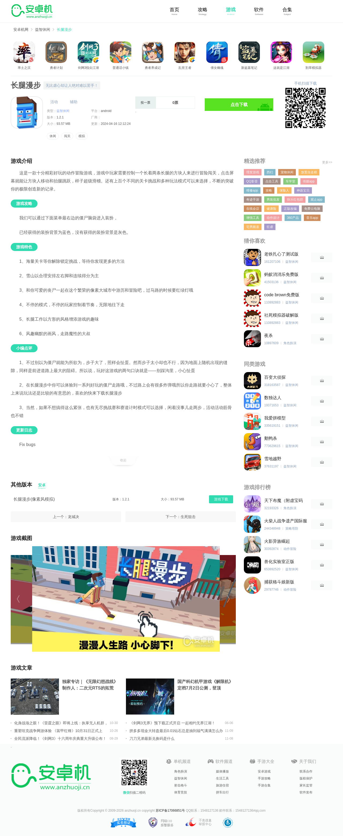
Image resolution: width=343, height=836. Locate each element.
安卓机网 (20, 29)
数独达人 (272, 397)
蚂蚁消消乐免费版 (281, 274)
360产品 (293, 218)
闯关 (67, 136)
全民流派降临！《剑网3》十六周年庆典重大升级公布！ (60, 738)
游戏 (231, 9)
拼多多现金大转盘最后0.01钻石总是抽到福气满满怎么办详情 (176, 731)
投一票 (145, 102)
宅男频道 (252, 227)
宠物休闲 (287, 172)
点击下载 (239, 104)
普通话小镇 (121, 68)
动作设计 (273, 218)
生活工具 (222, 778)
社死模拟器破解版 (281, 315)
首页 (174, 9)
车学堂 (290, 181)
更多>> (327, 162)
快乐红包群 (295, 199)
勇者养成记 (153, 68)
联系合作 (306, 771)
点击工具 (271, 181)
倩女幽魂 (217, 68)
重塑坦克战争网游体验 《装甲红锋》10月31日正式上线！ (58, 731)
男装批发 (273, 199)
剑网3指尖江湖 (88, 68)
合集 (287, 9)
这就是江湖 (281, 68)
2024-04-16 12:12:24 (116, 124)
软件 (259, 9)
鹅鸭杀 (270, 438)
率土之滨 (24, 68)
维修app (252, 190)
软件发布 (306, 792)
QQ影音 (252, 181)
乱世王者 (184, 68)
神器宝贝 (303, 190)
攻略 (202, 9)
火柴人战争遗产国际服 (285, 521)
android (106, 111)
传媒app (309, 181)
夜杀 (268, 335)
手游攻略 (264, 778)
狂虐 (270, 227)
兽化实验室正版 (279, 561)
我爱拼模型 (275, 418)
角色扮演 (180, 771)
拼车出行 (222, 792)
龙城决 (73, 517)
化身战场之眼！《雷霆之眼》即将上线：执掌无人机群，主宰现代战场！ (61, 723)
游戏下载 (221, 499)
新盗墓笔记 (249, 68)
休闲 (53, 136)
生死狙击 (188, 517)
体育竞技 (180, 792)
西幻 (270, 172)
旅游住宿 (222, 785)
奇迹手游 (252, 199)
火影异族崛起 (277, 541)
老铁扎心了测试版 (281, 254)
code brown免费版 (281, 295)
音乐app (312, 218)
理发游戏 (252, 172)
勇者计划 (56, 68)
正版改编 (290, 209)
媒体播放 (222, 771)
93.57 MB (63, 124)
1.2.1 (60, 117)
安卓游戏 (264, 771)
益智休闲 (42, 29)
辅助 (73, 102)
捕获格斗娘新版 (279, 582)
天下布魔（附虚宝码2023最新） (283, 500)
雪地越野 (272, 458)
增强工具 (252, 218)
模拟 (82, 136)
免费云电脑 (312, 209)
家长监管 (306, 785)
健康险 (271, 209)
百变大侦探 (275, 377)
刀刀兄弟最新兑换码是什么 (151, 738)
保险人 (284, 190)
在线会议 (252, 209)
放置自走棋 (309, 172)
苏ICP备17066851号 (170, 810)
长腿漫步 (64, 29)
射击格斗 (180, 785)
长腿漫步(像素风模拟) (34, 499)
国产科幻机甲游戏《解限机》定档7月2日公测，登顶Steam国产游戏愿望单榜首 (205, 685)
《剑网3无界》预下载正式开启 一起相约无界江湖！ (172, 723)
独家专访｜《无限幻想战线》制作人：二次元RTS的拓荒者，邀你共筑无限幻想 (90, 685)
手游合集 (264, 785)
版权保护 (306, 778)
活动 (54, 102)
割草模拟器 (313, 68)
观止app (316, 199)
